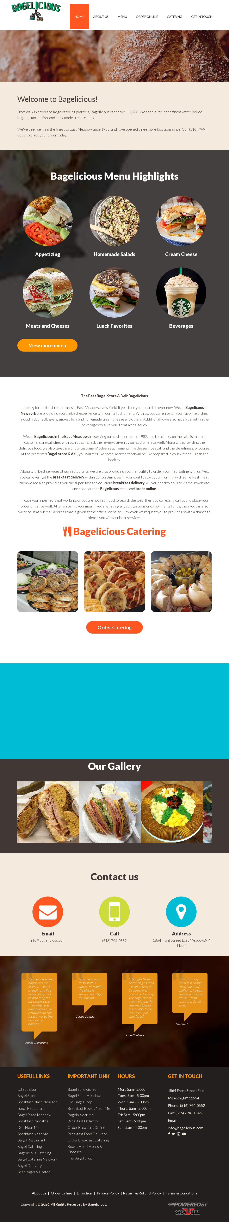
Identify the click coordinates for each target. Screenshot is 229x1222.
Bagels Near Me (81, 1115)
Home (79, 16)
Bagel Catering (29, 1147)
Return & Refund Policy (142, 1193)
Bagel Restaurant (31, 1140)
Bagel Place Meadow (34, 1115)
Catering (174, 16)
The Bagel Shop (80, 1102)
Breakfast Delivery (83, 1121)
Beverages (181, 326)
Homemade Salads (114, 254)
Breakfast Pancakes (32, 1121)
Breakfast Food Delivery (87, 1134)
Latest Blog (26, 1089)
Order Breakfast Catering (88, 1140)
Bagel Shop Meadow (84, 1096)
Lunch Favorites (114, 326)
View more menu (48, 345)
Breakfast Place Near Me (37, 1102)
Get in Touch (201, 16)
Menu (122, 16)
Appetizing (47, 254)
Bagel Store (26, 1096)
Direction (84, 1193)
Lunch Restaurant (31, 1108)
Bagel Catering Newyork (37, 1159)
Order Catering (114, 628)
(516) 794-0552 (114, 941)
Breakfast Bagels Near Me (89, 1108)
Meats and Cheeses (47, 326)
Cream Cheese (181, 254)
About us (100, 16)
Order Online (147, 16)
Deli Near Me (28, 1128)
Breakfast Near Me (32, 1134)
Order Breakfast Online (86, 1128)
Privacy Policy (108, 1193)
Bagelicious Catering (34, 1153)
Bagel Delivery (29, 1166)
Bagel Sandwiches (82, 1089)
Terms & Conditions (181, 1193)
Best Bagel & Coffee (33, 1172)
